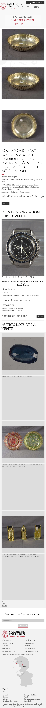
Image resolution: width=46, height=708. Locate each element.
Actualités (27, 701)
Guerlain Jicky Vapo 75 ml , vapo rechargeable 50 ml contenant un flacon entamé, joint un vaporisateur (20, 555)
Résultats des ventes (10, 701)
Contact (35, 3)
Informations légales (34, 704)
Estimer (5, 697)
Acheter (5, 699)
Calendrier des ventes (32, 699)
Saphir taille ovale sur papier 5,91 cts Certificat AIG (19, 376)
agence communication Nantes (33, 706)
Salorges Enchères (30, 695)
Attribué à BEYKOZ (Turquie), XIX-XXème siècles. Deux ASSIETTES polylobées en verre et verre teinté (22, 465)
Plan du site (6, 706)
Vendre (26, 697)
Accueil (5, 695)
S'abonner (23, 625)
